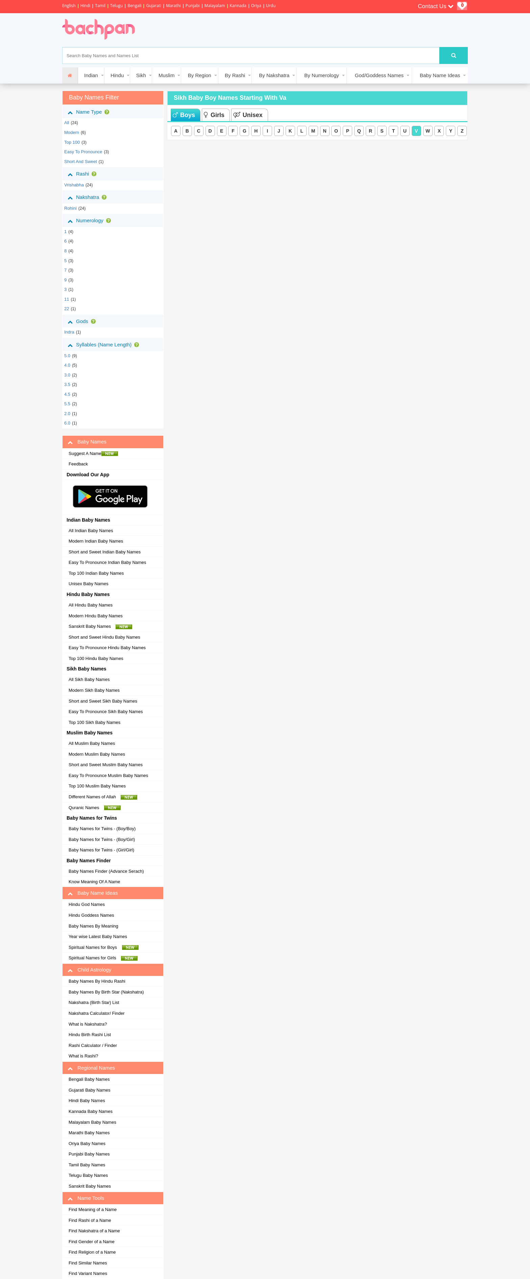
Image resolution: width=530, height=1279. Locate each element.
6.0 (67, 423)
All (66, 122)
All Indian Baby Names (91, 530)
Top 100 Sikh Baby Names (94, 722)
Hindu (117, 75)
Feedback (78, 463)
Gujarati (153, 5)
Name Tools (86, 1198)
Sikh (141, 75)
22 (66, 308)
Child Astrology (89, 970)
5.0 (67, 355)
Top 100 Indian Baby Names (96, 573)
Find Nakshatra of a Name (94, 1230)
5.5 (67, 403)
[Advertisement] (266, 30)
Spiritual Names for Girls (103, 958)
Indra (69, 332)
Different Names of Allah (103, 797)
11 (66, 299)
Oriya (256, 5)
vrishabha (74, 184)
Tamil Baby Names (87, 1164)
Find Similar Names (88, 1262)
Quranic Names (95, 807)
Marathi (173, 5)
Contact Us (436, 6)
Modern (71, 132)
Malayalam (214, 5)
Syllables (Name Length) (105, 345)
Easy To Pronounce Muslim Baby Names (108, 775)
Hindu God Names (87, 904)
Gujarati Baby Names (90, 1090)
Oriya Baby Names (87, 1143)
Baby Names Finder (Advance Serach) (106, 871)
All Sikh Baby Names (89, 679)
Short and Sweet (80, 161)
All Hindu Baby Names (91, 605)
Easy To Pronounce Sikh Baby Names (106, 711)
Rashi (83, 174)
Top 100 (72, 142)
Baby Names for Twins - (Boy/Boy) (102, 828)
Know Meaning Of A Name (94, 881)
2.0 (67, 413)
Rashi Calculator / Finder (93, 1045)
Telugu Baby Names (88, 1175)
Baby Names (87, 442)
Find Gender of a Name (92, 1241)
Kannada (238, 5)
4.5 (67, 394)
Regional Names (91, 1068)
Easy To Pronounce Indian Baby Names (107, 562)
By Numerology (321, 75)
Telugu (116, 5)
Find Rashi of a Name (90, 1220)
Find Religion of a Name (92, 1252)
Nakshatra (88, 197)
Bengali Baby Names (89, 1079)
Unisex (248, 115)
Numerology (91, 221)
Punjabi (193, 5)
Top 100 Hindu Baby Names (96, 658)
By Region (199, 75)
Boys (184, 115)
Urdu (270, 5)
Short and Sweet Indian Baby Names (105, 551)
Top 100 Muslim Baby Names (97, 786)
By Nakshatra (274, 75)
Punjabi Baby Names (89, 1154)
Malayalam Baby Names (92, 1122)
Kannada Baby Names (91, 1111)
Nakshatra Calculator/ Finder (96, 1013)
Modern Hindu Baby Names (96, 615)
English (69, 5)
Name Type (90, 112)
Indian (91, 75)
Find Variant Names (88, 1273)
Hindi (85, 5)
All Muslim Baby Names (92, 743)
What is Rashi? (83, 1055)
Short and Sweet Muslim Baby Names (106, 764)
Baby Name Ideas (440, 75)
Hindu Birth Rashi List (90, 1034)
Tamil (100, 5)
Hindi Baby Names (87, 1100)
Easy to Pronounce (83, 151)
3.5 (67, 384)
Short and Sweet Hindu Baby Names (104, 637)
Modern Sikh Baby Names (94, 690)
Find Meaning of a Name (93, 1209)
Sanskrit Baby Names (100, 626)
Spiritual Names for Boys (104, 947)
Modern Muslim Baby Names (97, 754)
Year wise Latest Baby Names (98, 936)
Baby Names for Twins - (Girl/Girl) (101, 849)
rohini (70, 208)
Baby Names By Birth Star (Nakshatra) (106, 992)
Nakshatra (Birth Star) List (94, 1002)
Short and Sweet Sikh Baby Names (103, 701)
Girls (214, 115)
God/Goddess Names (379, 75)
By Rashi (235, 75)
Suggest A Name (93, 453)
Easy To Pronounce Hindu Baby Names (107, 647)
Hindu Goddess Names (91, 915)
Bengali (134, 5)
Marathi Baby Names (89, 1132)
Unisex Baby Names (89, 583)
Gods (83, 321)
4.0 (67, 365)
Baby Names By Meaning (93, 926)
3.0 (67, 375)
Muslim (167, 75)
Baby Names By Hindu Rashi (97, 981)
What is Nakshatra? (88, 1024)
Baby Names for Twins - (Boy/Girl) (102, 839)
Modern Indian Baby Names (96, 541)
